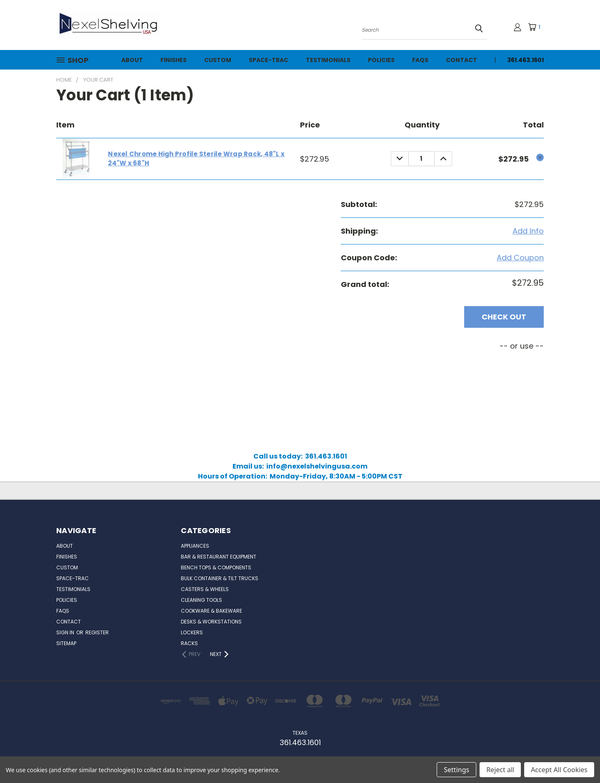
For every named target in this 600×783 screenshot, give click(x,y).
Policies (381, 60)
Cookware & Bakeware (211, 610)
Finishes (173, 60)
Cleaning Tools (201, 599)
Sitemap (66, 643)
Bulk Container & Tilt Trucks (219, 578)
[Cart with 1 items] (537, 27)
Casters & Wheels (205, 589)
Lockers (192, 632)
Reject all (500, 769)
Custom (217, 60)
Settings (456, 769)
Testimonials (328, 60)
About (132, 60)
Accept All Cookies (559, 769)
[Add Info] (528, 231)
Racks (189, 643)
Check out (504, 317)
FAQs (420, 60)
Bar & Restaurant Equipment (218, 556)
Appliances (195, 545)
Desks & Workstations (211, 621)
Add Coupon (520, 257)
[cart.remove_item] (540, 157)
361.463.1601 (525, 60)
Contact (461, 60)
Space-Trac (268, 60)
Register (97, 632)
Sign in (65, 632)
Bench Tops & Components (216, 567)
